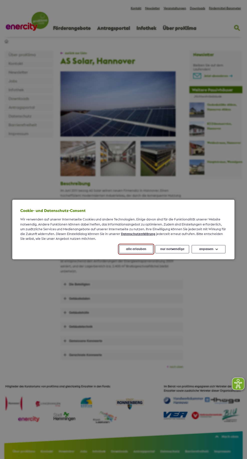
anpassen (206, 249)
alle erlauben (136, 249)
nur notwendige (172, 249)
